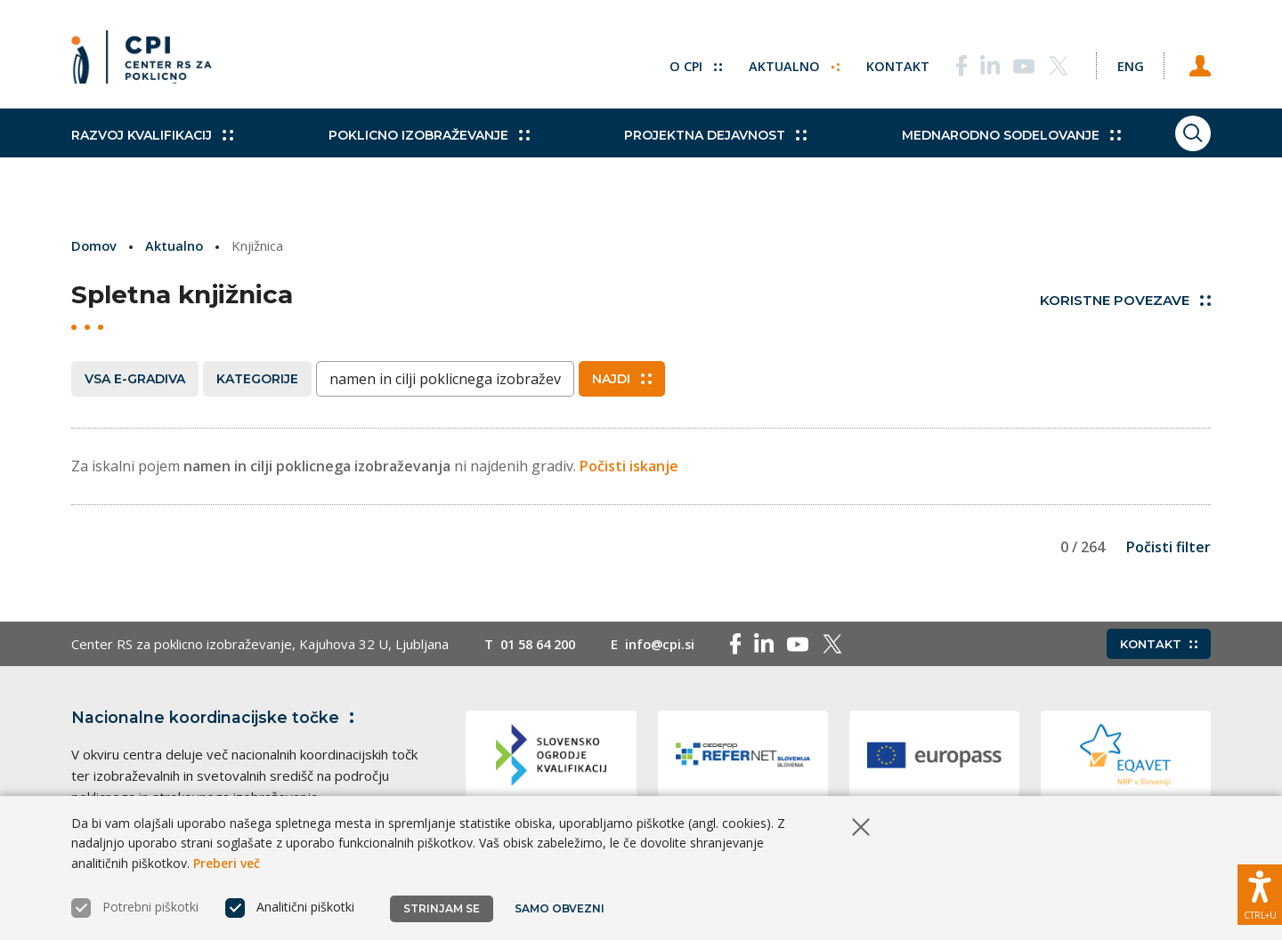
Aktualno (778, 62)
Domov (94, 245)
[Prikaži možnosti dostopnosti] (1259, 891)
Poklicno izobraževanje (414, 151)
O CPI (679, 62)
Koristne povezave (1125, 300)
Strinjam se (441, 908)
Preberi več (226, 863)
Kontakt (882, 62)
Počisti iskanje (629, 465)
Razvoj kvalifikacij (152, 151)
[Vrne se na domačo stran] (147, 62)
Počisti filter (1168, 547)
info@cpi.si (669, 644)
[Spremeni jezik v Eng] (1121, 62)
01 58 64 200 (541, 644)
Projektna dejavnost (687, 151)
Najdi (622, 378)
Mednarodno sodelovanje (967, 151)
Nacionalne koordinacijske (216, 717)
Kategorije (257, 378)
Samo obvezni (560, 908)
